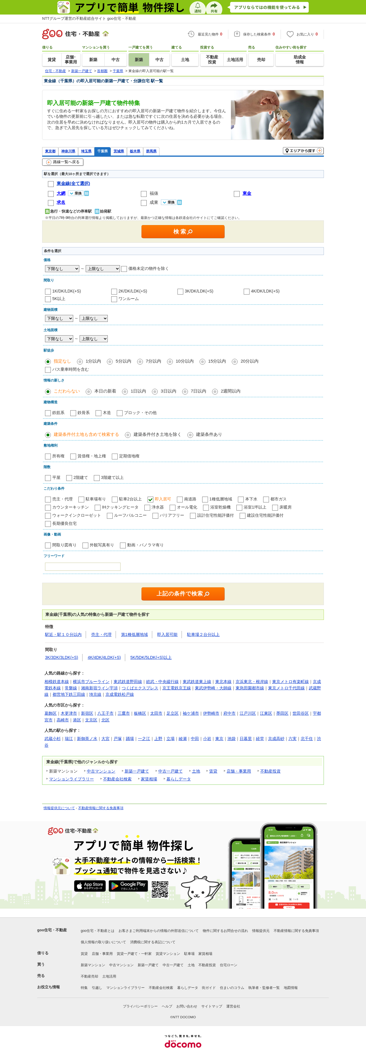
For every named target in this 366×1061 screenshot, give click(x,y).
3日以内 (168, 390)
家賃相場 (149, 779)
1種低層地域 (220, 499)
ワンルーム (129, 298)
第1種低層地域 (134, 634)
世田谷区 (301, 713)
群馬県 (151, 151)
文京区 (91, 720)
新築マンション (93, 965)
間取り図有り (64, 545)
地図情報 (291, 988)
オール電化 (187, 507)
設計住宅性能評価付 (215, 515)
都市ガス (278, 499)
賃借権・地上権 (92, 456)
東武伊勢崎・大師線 (213, 688)
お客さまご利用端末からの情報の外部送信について (159, 931)
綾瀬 (183, 738)
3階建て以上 (112, 477)
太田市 (156, 713)
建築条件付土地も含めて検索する (86, 434)
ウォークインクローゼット (76, 515)
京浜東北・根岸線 (252, 681)
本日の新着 (105, 390)
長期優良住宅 (64, 523)
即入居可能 (167, 634)
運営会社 (233, 1006)
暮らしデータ (178, 779)
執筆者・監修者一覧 (264, 988)
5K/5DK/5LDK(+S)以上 (151, 657)
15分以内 (217, 361)
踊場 (130, 738)
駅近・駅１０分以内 (63, 634)
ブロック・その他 (140, 412)
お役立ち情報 (48, 987)
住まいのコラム (232, 988)
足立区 (172, 713)
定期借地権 (129, 456)
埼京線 (95, 694)
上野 (158, 738)
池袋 (231, 738)
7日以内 (198, 390)
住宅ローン (228, 965)
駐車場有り (96, 499)
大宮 (105, 738)
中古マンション (101, 771)
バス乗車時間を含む (70, 369)
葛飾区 (50, 713)
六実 (292, 738)
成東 (154, 202)
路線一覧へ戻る (63, 162)
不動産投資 (270, 771)
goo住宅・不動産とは (97, 931)
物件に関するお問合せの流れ (225, 931)
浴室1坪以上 (255, 507)
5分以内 (123, 361)
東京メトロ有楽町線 (290, 681)
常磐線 (71, 688)
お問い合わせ (186, 1006)
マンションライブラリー (71, 779)
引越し (97, 988)
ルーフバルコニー (130, 515)
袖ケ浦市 (191, 713)
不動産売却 (89, 976)
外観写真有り (102, 545)
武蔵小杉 (52, 738)
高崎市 (63, 720)
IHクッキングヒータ (120, 507)
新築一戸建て (137, 771)
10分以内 (185, 361)
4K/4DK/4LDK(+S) (104, 657)
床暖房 (285, 507)
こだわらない (67, 390)
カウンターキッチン (70, 507)
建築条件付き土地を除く (158, 434)
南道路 (190, 499)
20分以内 (250, 361)
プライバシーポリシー (140, 1006)
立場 (170, 738)
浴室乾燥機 (220, 507)
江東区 (266, 713)
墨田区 (282, 713)
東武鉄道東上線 (197, 681)
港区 (77, 720)
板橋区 (140, 713)
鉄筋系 (58, 412)
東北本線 (223, 681)
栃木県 (135, 151)
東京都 (50, 151)
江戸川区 (248, 713)
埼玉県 (86, 151)
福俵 (154, 193)
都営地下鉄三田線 (69, 694)
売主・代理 (62, 499)
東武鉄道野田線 (128, 681)
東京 (219, 738)
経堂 (260, 738)
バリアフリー (172, 515)
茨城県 (119, 151)
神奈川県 (68, 151)
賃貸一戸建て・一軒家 (134, 954)
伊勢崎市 (211, 713)
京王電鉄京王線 (176, 688)
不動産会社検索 (117, 779)
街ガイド (209, 988)
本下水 (251, 499)
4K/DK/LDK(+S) (265, 291)
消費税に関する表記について (152, 942)
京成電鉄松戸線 (119, 694)
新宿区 (87, 713)
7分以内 (153, 361)
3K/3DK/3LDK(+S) (61, 657)
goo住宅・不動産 (52, 930)
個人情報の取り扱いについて (103, 942)
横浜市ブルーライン (91, 681)
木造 (107, 412)
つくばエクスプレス (140, 688)
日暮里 (246, 738)
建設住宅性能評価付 (265, 515)
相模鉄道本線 (56, 681)
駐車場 (189, 954)
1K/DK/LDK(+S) (66, 291)
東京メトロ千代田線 (286, 688)
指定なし (62, 361)
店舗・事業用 (239, 771)
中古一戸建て (170, 771)
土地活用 (109, 976)
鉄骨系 (84, 412)
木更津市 (69, 713)
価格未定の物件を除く (148, 268)
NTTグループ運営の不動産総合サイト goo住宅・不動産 (89, 18)
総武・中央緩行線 (162, 681)
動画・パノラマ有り (145, 545)
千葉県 (102, 151)
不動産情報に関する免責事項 (100, 808)
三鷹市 (124, 713)
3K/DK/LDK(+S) (199, 291)
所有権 (58, 456)
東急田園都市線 (250, 688)
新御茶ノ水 (87, 738)
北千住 (307, 738)
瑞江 (69, 738)
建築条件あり (209, 434)
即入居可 (163, 499)
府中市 (229, 713)
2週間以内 (231, 390)
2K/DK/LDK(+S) (133, 291)
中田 (195, 738)
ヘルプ (167, 1006)
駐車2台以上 (130, 499)
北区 (105, 720)
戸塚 (118, 738)
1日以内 (138, 390)
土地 (196, 771)
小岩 (207, 738)
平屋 (56, 477)
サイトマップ (211, 1006)
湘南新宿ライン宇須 (99, 688)
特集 (84, 988)
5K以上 (58, 298)
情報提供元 (261, 931)
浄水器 (158, 507)
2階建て (80, 477)
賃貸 (213, 771)
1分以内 (93, 361)
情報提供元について (59, 808)
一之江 (144, 738)
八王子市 (105, 713)
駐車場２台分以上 (203, 634)
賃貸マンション (168, 954)
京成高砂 (276, 738)
